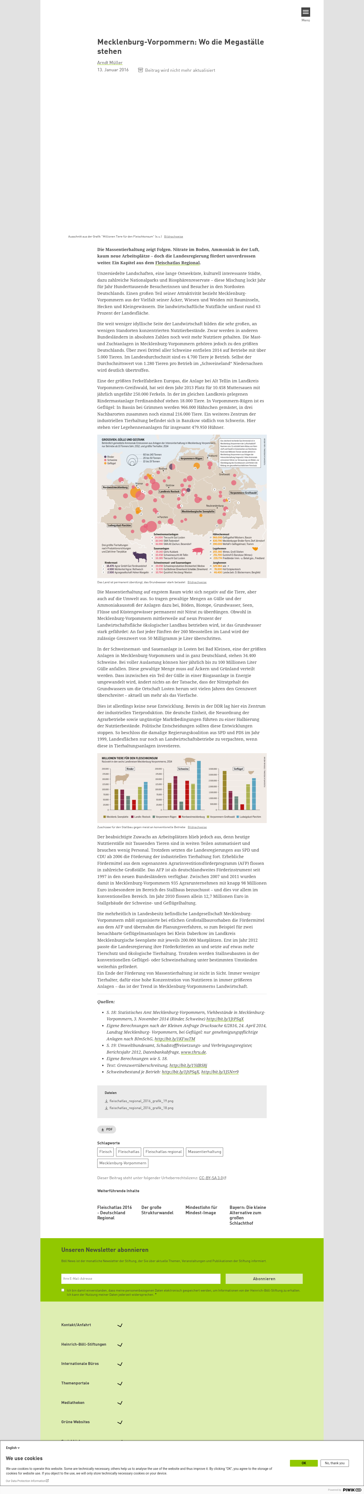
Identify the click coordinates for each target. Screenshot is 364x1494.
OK (304, 1463)
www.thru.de (193, 1052)
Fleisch (105, 1152)
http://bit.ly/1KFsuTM (175, 1039)
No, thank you (335, 1463)
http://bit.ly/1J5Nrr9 (220, 1072)
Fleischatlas (128, 1152)
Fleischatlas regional (164, 1152)
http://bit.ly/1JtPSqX (225, 1019)
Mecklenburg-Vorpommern (122, 1163)
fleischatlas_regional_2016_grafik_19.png (141, 1101)
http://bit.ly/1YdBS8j (188, 1065)
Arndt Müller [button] (110, 63)
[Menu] (305, 12)
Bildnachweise (173, 236)
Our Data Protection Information (25, 1481)
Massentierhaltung (204, 1152)
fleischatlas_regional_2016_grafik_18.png (141, 1108)
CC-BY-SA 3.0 (211, 1178)
